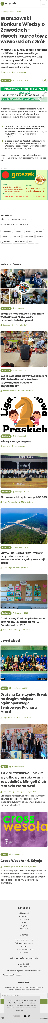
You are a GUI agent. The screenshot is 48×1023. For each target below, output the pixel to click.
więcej (16, 1016)
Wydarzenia (24, 916)
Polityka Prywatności (24, 949)
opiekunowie (20, 242)
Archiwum (24, 929)
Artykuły (24, 925)
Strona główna (7, 11)
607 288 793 (25, 966)
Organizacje (24, 919)
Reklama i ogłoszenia (24, 943)
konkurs (19, 231)
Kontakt (24, 946)
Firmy (24, 922)
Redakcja (6, 72)
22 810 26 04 (25, 964)
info (30, 242)
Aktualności (21, 11)
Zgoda (27, 1016)
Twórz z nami (24, 952)
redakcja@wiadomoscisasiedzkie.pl (25, 970)
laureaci (40, 236)
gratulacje (6, 242)
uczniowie (16, 236)
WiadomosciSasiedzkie (12, 975)
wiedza (28, 231)
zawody (39, 231)
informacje (28, 236)
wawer (4, 236)
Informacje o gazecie (24, 940)
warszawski (6, 231)
